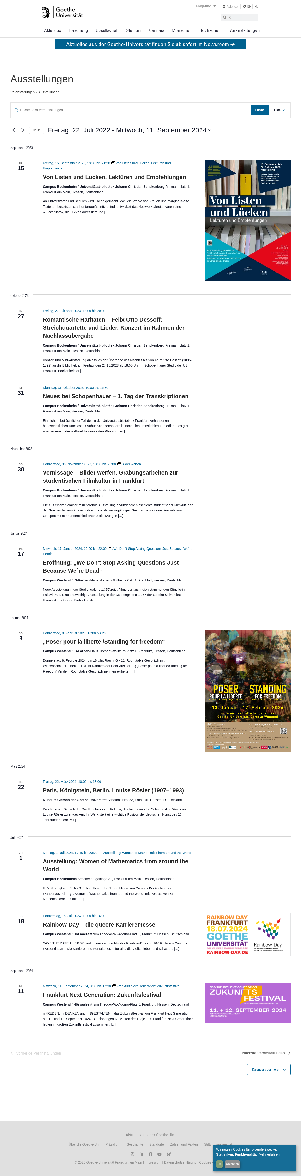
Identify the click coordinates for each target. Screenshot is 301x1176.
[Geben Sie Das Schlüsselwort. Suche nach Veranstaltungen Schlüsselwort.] (130, 110)
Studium (133, 30)
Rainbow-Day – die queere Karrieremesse (99, 924)
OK (220, 1164)
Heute (36, 130)
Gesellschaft (107, 30)
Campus (156, 30)
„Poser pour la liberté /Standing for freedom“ (104, 641)
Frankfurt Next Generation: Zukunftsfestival (102, 995)
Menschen (182, 30)
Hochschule (210, 30)
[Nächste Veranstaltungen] (22, 130)
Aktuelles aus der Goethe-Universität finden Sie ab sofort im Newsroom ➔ (150, 44)
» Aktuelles (51, 30)
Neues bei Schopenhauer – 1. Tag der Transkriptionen (116, 396)
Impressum (152, 1162)
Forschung (78, 30)
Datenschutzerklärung (180, 1162)
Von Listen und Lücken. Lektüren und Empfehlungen (114, 177)
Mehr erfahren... (270, 1154)
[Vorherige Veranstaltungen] (13, 130)
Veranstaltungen (244, 30)
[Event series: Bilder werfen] (129, 464)
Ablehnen (232, 1164)
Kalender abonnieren (266, 1069)
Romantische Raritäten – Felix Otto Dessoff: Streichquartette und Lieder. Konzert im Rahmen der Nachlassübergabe (114, 327)
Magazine (206, 6)
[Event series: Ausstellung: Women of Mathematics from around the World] (145, 853)
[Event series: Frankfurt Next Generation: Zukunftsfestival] (146, 986)
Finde (259, 110)
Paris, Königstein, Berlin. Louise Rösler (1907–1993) (113, 790)
